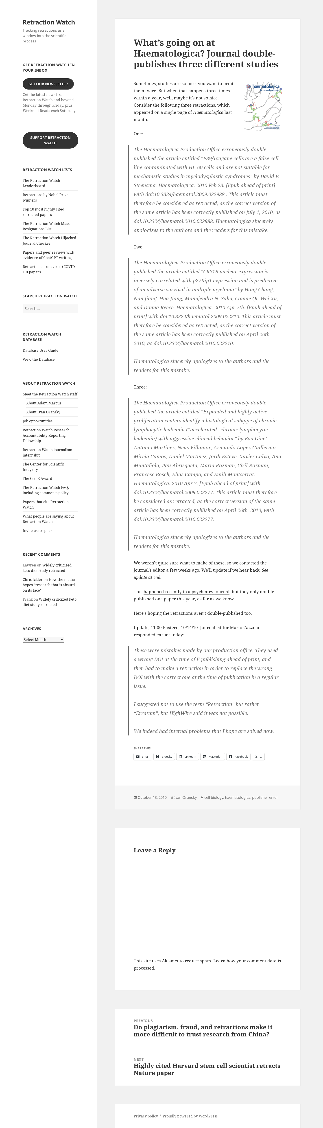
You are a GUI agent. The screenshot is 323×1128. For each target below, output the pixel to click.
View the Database (39, 359)
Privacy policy (146, 1116)
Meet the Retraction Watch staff (50, 394)
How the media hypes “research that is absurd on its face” (49, 585)
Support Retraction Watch (50, 140)
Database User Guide (40, 350)
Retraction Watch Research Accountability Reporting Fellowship (46, 435)
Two (138, 247)
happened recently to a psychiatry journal (186, 592)
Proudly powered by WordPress (190, 1116)
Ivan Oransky (185, 797)
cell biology (213, 797)
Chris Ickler (33, 579)
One (138, 134)
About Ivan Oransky (43, 412)
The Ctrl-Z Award (37, 478)
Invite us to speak (37, 530)
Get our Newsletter (48, 83)
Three (140, 387)
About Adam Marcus (43, 403)
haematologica (237, 797)
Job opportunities (37, 421)
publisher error (265, 797)
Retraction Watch (49, 22)
